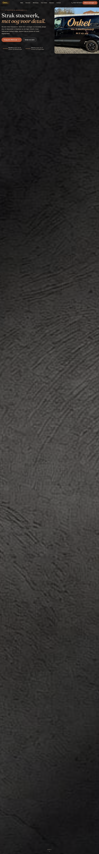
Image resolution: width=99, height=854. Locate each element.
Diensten (28, 2)
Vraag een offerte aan (12, 40)
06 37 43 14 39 (76, 2)
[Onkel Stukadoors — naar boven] (6, 2)
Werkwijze (35, 2)
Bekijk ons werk (29, 40)
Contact (58, 2)
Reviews (51, 2)
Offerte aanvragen (90, 2)
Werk (21, 2)
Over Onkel (44, 2)
